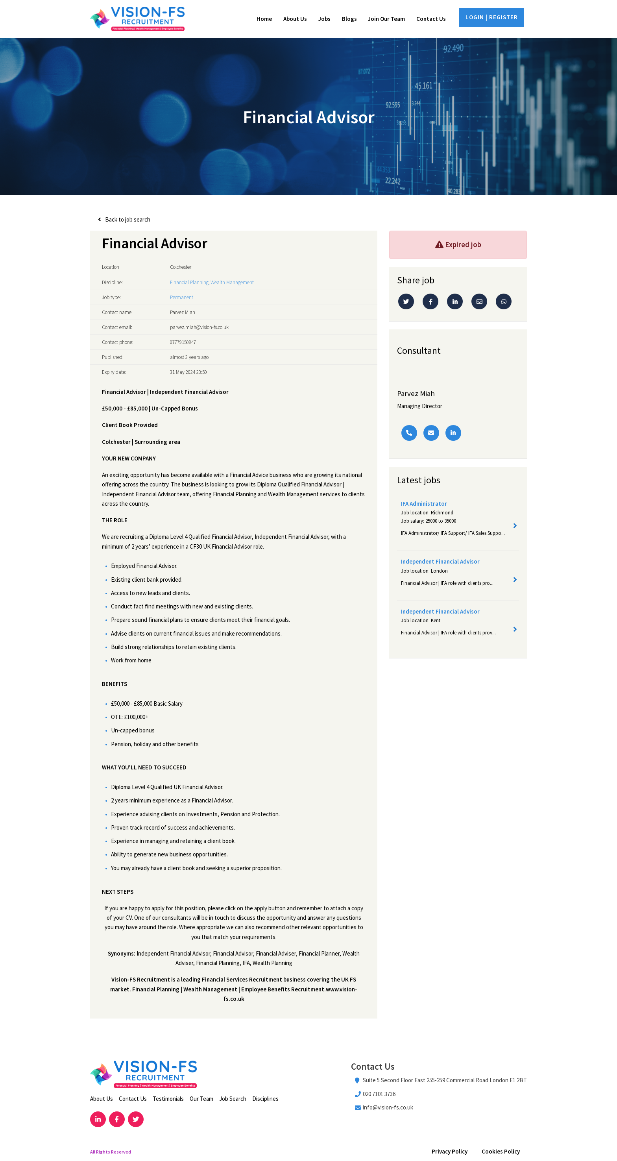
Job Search (232, 1099)
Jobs (324, 19)
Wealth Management (232, 282)
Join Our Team (386, 19)
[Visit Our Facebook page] (117, 1120)
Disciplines (265, 1099)
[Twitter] (406, 302)
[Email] (479, 302)
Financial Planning (189, 282)
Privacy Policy (449, 1152)
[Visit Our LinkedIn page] (98, 1120)
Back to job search (127, 220)
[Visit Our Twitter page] (136, 1120)
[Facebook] (430, 302)
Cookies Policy (501, 1152)
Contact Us (431, 19)
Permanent (181, 297)
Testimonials (168, 1099)
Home (264, 19)
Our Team (201, 1099)
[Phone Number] (409, 433)
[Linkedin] (455, 302)
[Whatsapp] (504, 302)
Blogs (349, 19)
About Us (295, 19)
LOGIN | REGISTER (492, 17)
